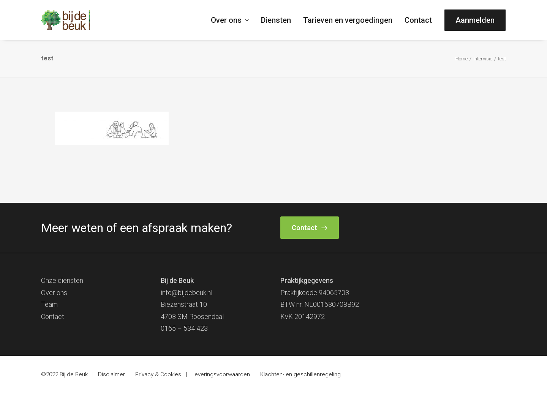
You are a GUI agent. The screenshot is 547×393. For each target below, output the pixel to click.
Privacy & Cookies (158, 374)
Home (461, 59)
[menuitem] (232, 20)
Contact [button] (309, 228)
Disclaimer (111, 374)
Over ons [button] (230, 20)
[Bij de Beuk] (65, 20)
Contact (418, 20)
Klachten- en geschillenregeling (300, 374)
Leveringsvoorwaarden (220, 374)
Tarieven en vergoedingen (347, 20)
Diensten (276, 20)
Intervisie (482, 59)
